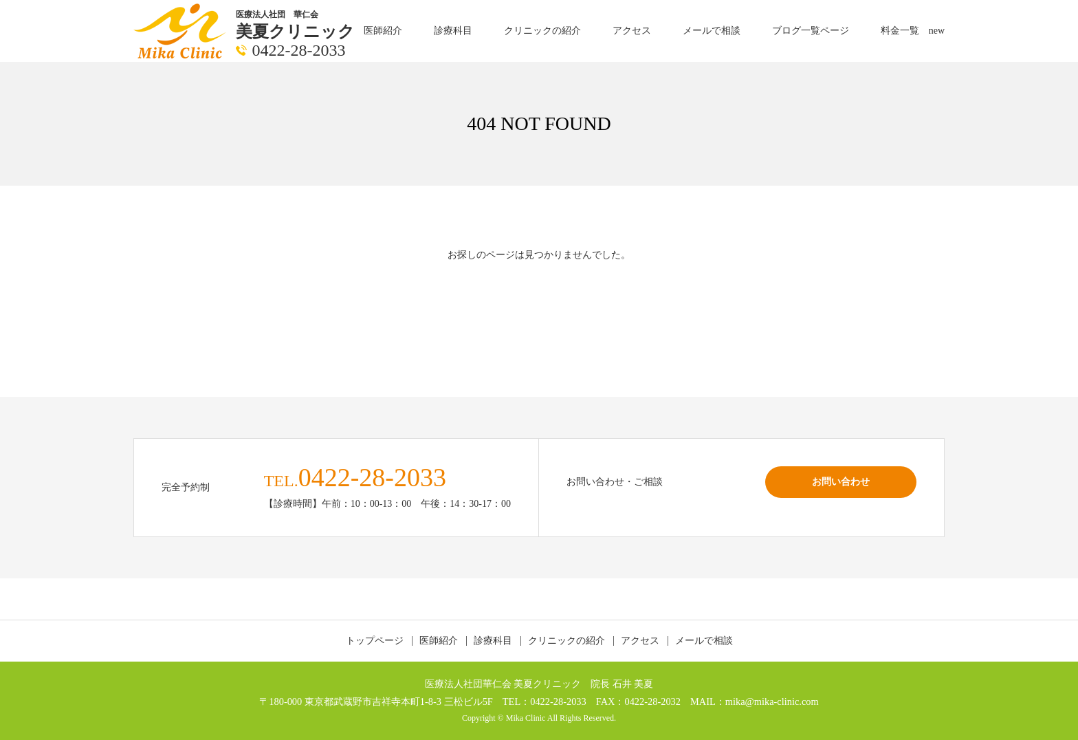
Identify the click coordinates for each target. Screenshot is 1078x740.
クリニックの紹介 (542, 30)
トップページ (375, 641)
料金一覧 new (913, 30)
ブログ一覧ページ (810, 30)
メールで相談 (711, 30)
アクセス (632, 30)
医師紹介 (383, 30)
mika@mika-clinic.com (772, 701)
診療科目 (453, 30)
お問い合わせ (841, 481)
